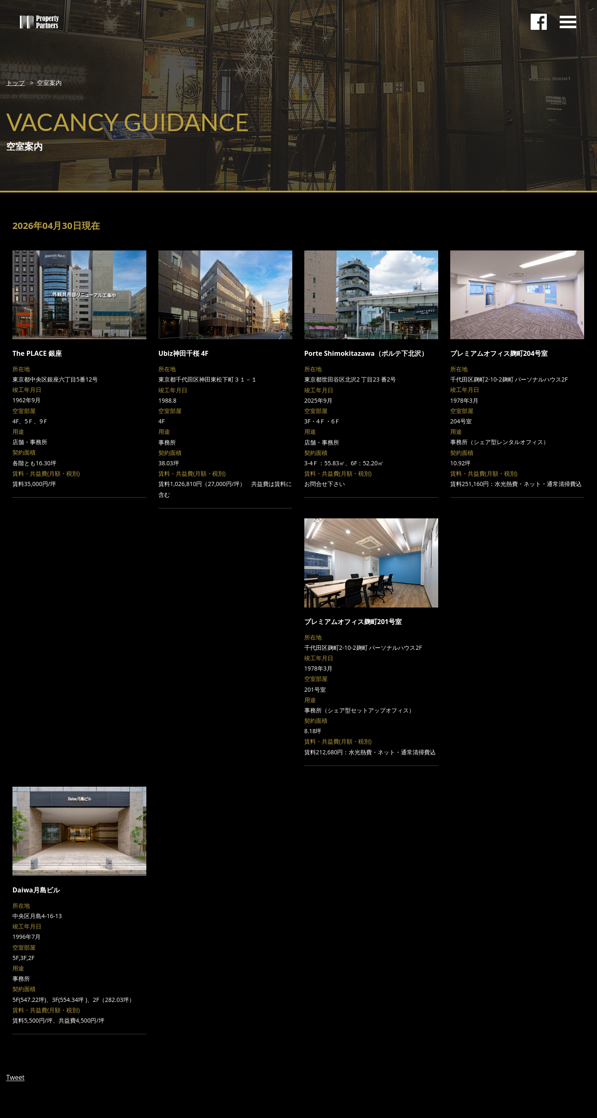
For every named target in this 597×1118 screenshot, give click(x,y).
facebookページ (539, 23)
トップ (15, 82)
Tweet (15, 1077)
